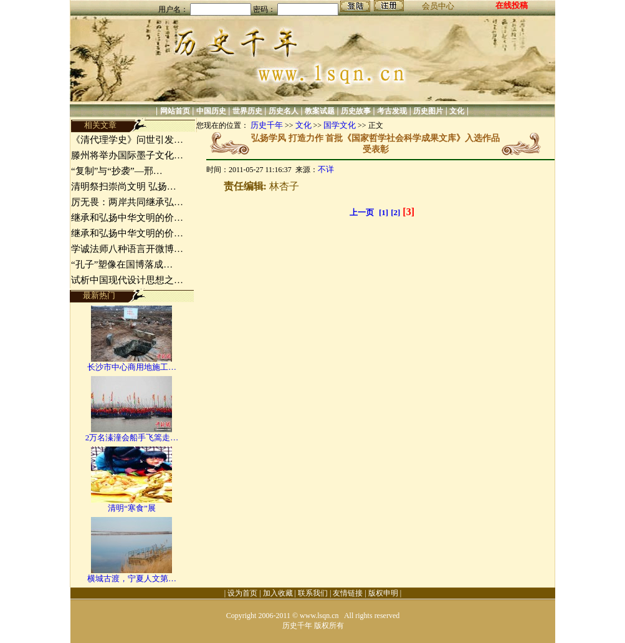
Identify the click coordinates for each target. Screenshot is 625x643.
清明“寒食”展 (132, 508)
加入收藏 (278, 593)
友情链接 (348, 593)
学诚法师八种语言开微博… (127, 249)
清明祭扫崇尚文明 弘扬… (123, 186)
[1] (383, 212)
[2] (395, 212)
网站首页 (175, 111)
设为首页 (242, 593)
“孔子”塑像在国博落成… (122, 264)
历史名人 (283, 111)
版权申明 (383, 593)
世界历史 (247, 111)
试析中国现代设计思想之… (127, 280)
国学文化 (339, 125)
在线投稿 (511, 5)
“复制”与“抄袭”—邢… (117, 171)
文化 (456, 111)
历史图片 (428, 111)
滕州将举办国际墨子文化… (127, 155)
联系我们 (313, 593)
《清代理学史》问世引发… (127, 140)
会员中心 (438, 6)
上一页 (362, 212)
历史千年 (266, 125)
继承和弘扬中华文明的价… (127, 218)
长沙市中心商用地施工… (131, 367)
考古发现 (392, 111)
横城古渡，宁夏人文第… (131, 578)
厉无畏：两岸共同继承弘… (127, 202)
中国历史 (211, 111)
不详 (326, 169)
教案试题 (320, 111)
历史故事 (356, 111)
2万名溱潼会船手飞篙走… (132, 437)
